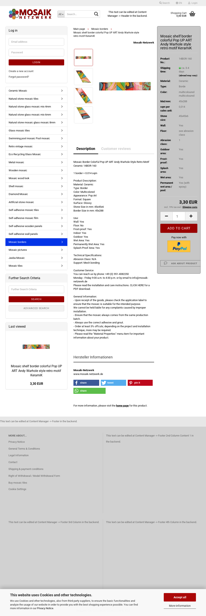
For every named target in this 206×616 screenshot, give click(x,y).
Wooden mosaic (18, 170)
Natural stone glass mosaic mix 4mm (30, 106)
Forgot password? (19, 76)
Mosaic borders (17, 242)
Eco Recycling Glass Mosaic (25, 154)
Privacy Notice (45, 608)
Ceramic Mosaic (18, 90)
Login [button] (193, 3)
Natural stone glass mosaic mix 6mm (30, 114)
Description (85, 149)
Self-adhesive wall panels (23, 233)
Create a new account (21, 71)
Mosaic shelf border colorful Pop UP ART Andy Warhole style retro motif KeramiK (36, 370)
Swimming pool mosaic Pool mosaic (29, 138)
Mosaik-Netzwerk (143, 42)
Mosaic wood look (19, 178)
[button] (179, 3)
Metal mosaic (16, 162)
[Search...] (60, 14)
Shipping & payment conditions (25, 469)
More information (180, 605)
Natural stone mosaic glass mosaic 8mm (32, 122)
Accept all (180, 597)
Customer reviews (116, 149)
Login (36, 62)
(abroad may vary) (188, 75)
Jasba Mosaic (17, 257)
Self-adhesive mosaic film (23, 218)
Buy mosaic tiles (17, 482)
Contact (12, 462)
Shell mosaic (16, 186)
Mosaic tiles (16, 265)
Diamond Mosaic (18, 194)
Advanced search (36, 308)
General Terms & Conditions (24, 448)
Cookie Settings (17, 489)
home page (122, 405)
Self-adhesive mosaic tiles (24, 210)
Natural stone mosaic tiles (23, 98)
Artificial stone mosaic (21, 202)
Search (36, 299)
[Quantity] (178, 216)
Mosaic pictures (18, 249)
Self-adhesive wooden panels (25, 226)
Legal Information (18, 455)
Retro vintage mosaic (21, 146)
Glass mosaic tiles (19, 130)
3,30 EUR (36, 384)
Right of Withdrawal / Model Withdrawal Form (34, 475)
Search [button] (164, 3)
